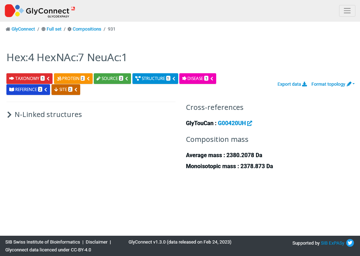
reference (28, 89)
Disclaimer (97, 242)
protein (73, 78)
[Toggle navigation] (347, 11)
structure (155, 78)
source (113, 78)
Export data (292, 84)
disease (198, 78)
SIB (324, 243)
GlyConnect (23, 29)
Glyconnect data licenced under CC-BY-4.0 (48, 249)
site (66, 89)
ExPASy (336, 243)
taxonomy (29, 78)
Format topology (331, 84)
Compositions (87, 29)
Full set (54, 29)
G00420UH (235, 123)
